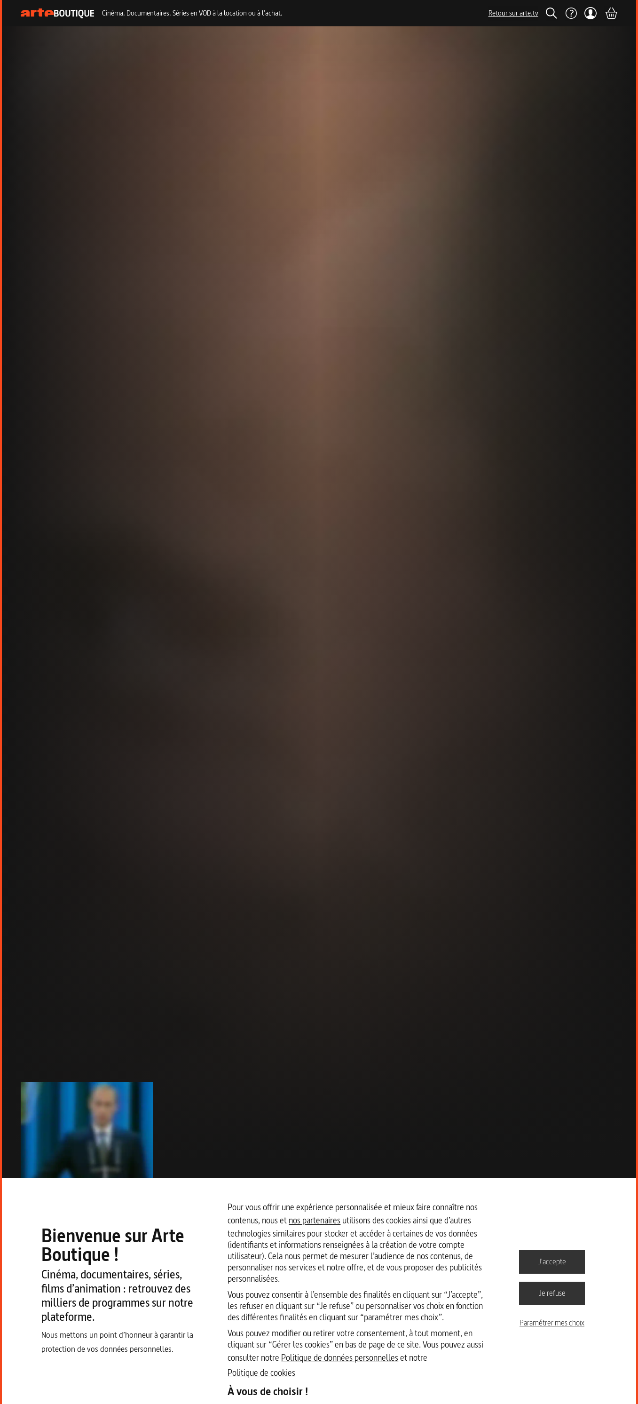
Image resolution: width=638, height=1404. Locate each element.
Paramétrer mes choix (552, 1322)
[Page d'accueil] (58, 13)
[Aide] (571, 13)
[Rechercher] (551, 13)
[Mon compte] (590, 13)
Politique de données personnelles (339, 1358)
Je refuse (552, 1293)
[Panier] (610, 13)
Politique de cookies (261, 1373)
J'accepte (552, 1261)
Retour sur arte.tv (513, 13)
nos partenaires (314, 1220)
